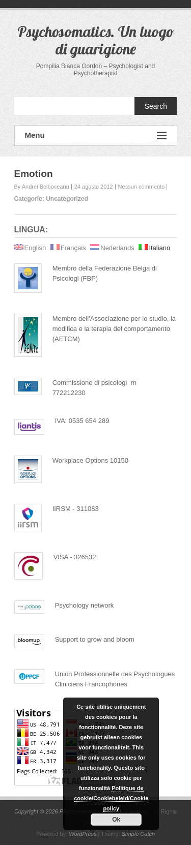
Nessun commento (141, 187)
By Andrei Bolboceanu (41, 187)
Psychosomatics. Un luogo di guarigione (95, 40)
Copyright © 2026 (37, 811)
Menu (96, 135)
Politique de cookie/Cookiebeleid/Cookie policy (111, 798)
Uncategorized (67, 198)
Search (156, 106)
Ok (116, 819)
